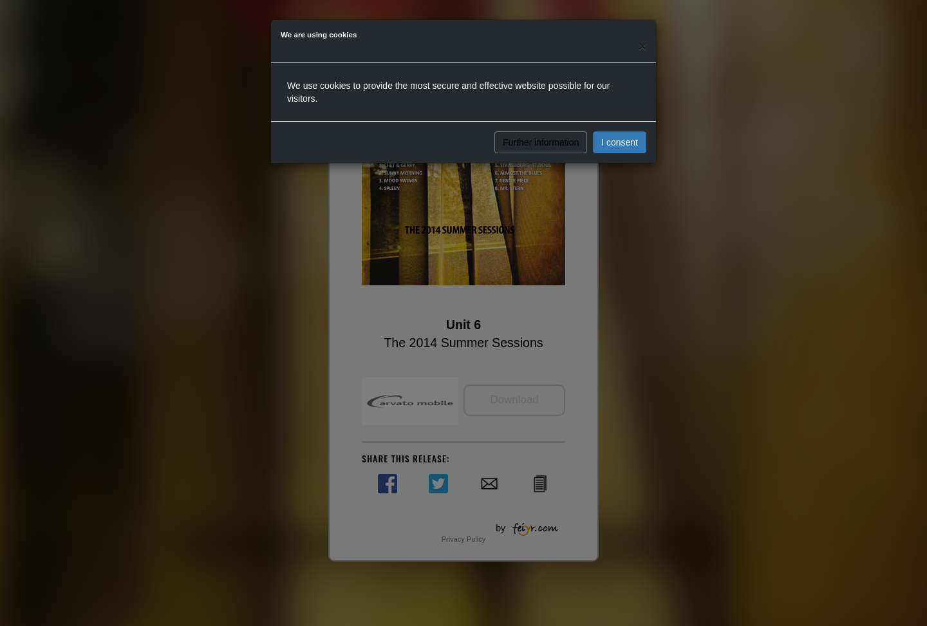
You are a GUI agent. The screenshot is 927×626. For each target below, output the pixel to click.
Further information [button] (541, 142)
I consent (619, 142)
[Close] (642, 46)
